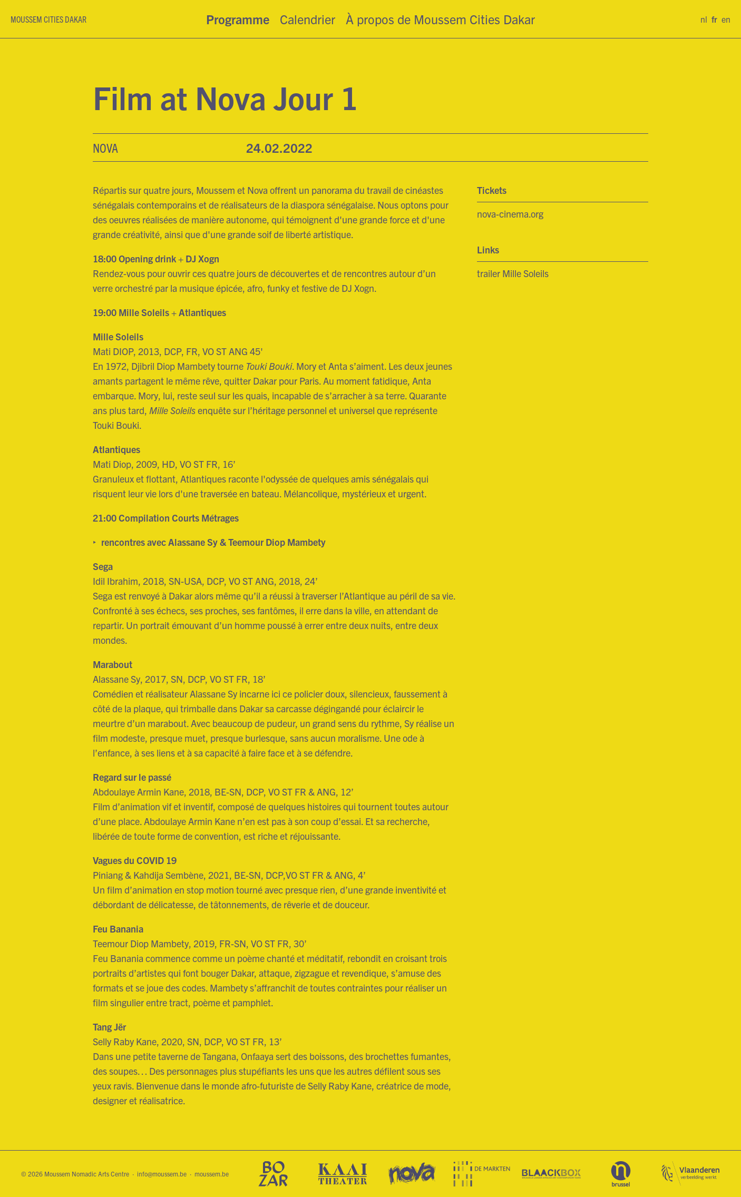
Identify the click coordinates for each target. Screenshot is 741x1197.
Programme (237, 19)
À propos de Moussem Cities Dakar (440, 19)
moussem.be (211, 1174)
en (725, 19)
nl (703, 19)
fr (714, 19)
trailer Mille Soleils (513, 273)
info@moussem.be (162, 1174)
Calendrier (307, 19)
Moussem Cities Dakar (48, 19)
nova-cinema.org (510, 214)
